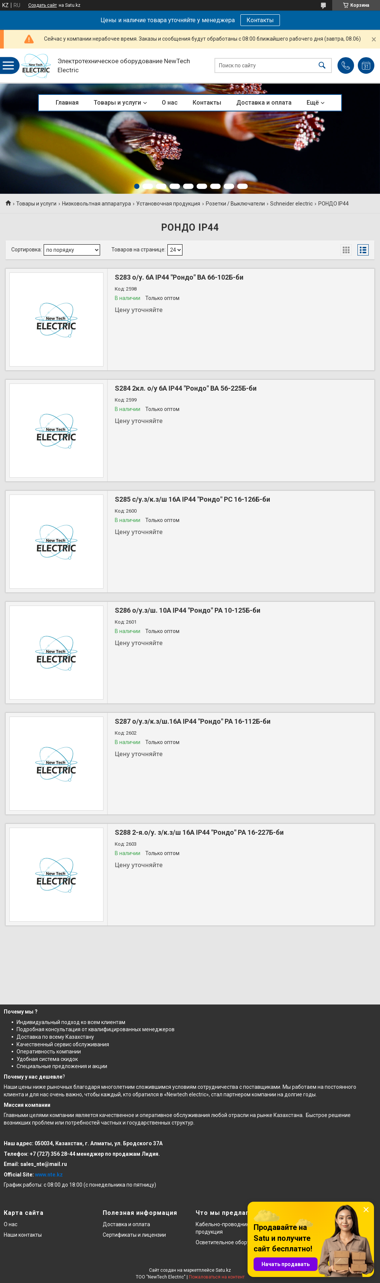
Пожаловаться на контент (217, 1277)
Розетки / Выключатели (235, 204)
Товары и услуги (117, 102)
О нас (170, 102)
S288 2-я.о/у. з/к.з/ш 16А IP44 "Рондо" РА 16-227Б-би (199, 832)
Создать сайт (42, 5)
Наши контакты (23, 1235)
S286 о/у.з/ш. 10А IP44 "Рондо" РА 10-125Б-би (187, 610)
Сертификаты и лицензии (134, 1235)
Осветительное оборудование (233, 1242)
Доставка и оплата (264, 102)
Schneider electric (291, 204)
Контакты (260, 20)
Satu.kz (223, 1270)
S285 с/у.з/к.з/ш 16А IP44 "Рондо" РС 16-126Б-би (192, 499)
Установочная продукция (168, 204)
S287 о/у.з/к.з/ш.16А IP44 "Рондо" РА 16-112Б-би (193, 721)
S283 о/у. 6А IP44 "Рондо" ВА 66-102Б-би (179, 277)
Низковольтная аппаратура (96, 204)
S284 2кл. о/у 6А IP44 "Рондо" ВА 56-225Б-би (186, 388)
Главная (67, 102)
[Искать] (322, 66)
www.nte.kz (49, 1175)
